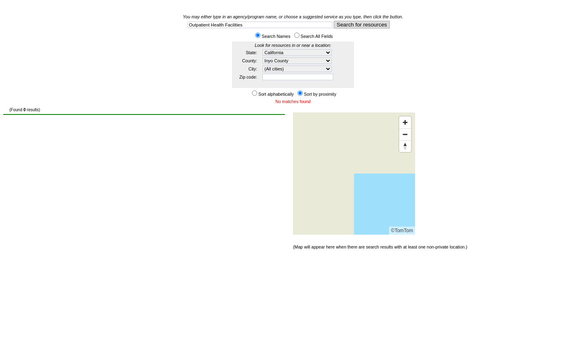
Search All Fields (317, 36)
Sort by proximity (320, 94)
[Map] (354, 173)
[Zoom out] (405, 134)
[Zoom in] (405, 122)
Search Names (276, 36)
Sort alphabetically (276, 94)
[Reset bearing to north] (405, 146)
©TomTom (402, 230)
